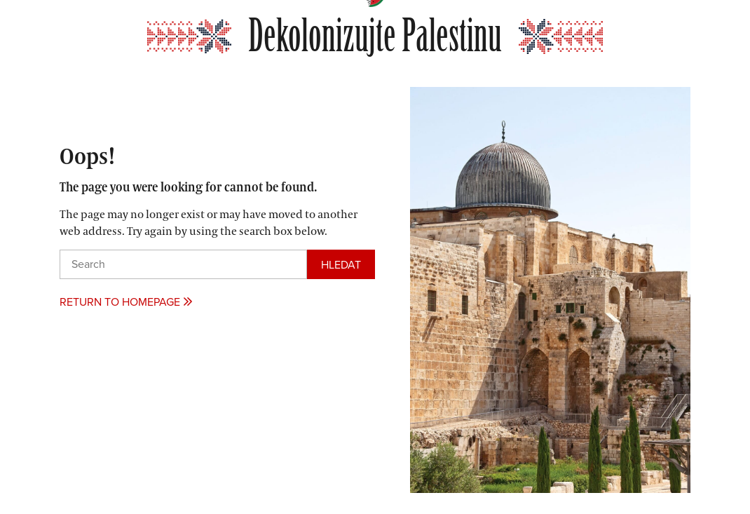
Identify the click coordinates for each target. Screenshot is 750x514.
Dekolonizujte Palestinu (375, 36)
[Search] (341, 264)
